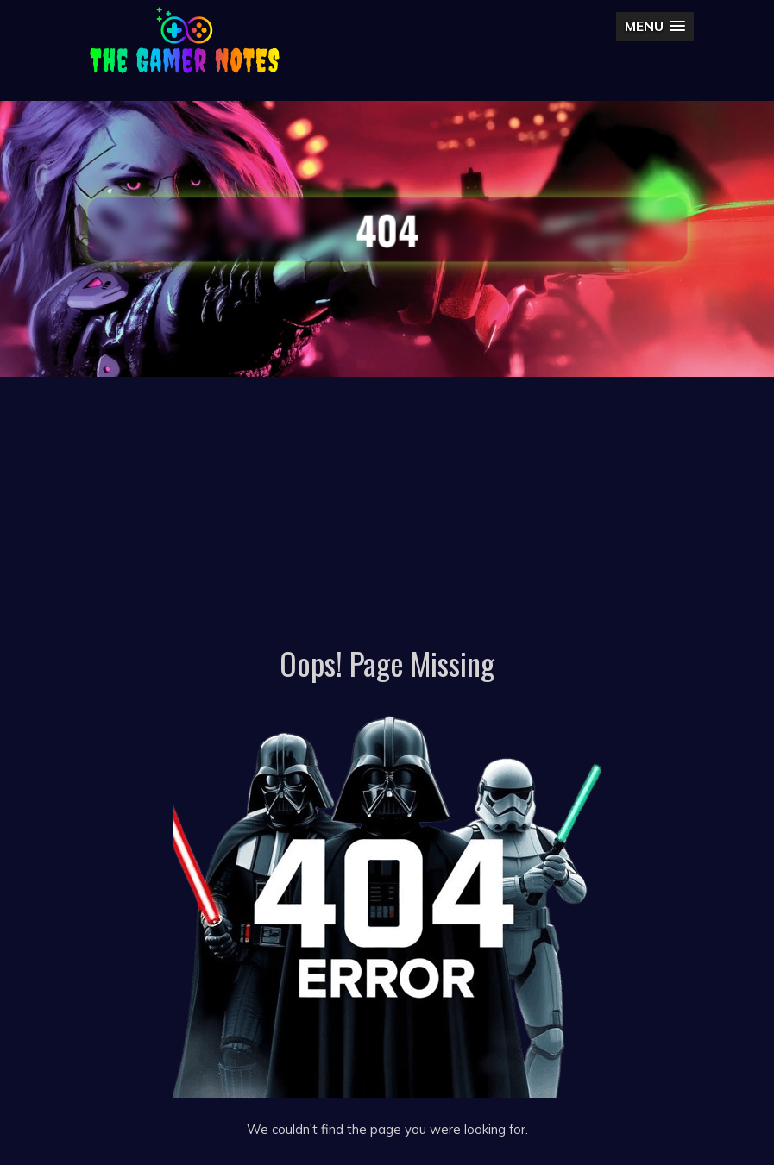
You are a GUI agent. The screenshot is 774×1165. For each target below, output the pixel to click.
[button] (655, 26)
